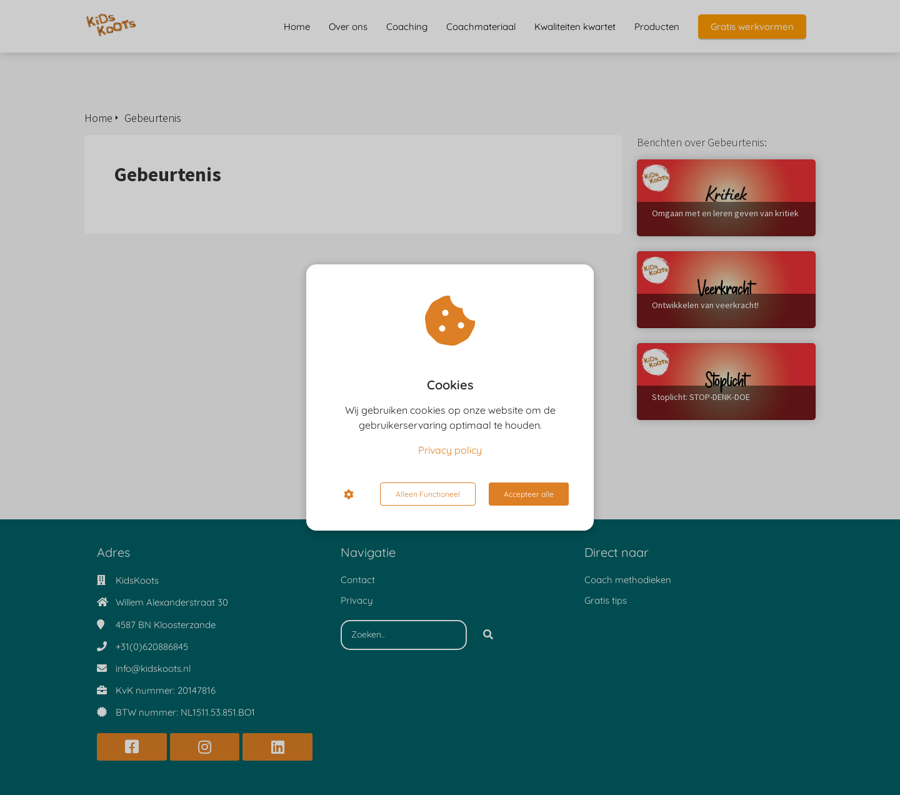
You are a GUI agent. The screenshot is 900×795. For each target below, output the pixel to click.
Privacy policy (450, 450)
